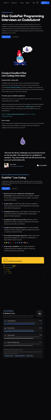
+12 (27, 242)
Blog (34, 2)
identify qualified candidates (14, 87)
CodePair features (29, 106)
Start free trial (44, 3)
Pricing (21, 2)
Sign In (38, 3)
